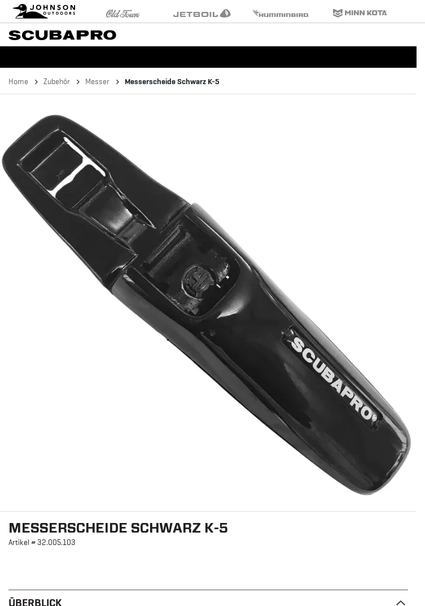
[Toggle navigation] (413, 34)
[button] (208, 302)
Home (18, 81)
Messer (97, 81)
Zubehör (56, 81)
